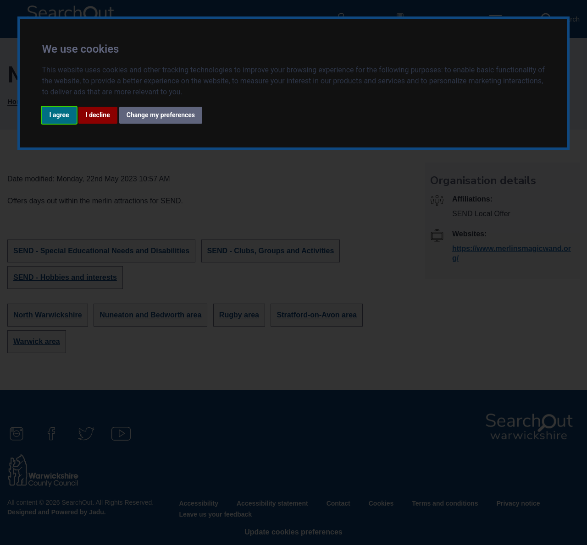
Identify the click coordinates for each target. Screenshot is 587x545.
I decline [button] (98, 115)
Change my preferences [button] (161, 115)
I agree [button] (59, 115)
